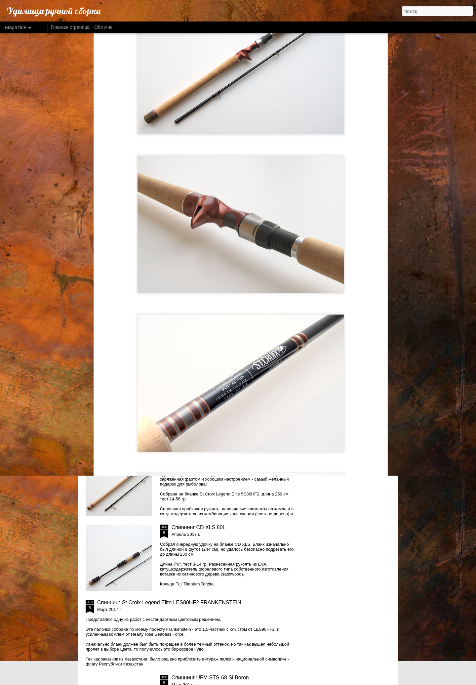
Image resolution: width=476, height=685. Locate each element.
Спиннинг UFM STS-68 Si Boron (210, 677)
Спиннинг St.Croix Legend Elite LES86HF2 (222, 452)
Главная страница (70, 27)
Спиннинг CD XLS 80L (199, 527)
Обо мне (103, 27)
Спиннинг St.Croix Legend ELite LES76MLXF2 (227, 377)
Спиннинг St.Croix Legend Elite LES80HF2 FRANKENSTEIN (169, 602)
